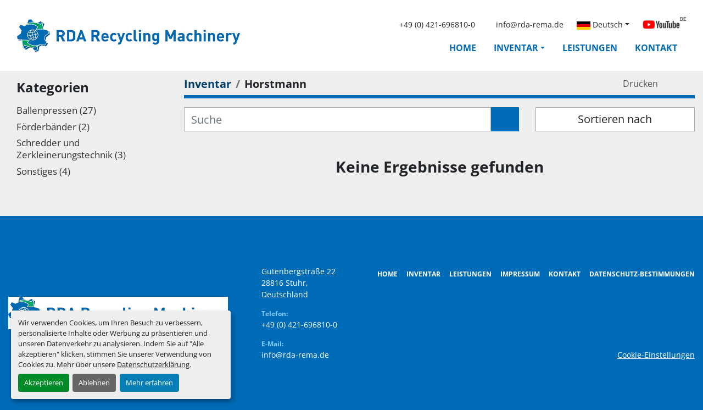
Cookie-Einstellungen (656, 355)
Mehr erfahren (149, 382)
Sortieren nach (615, 119)
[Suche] (337, 119)
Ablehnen (94, 382)
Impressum (520, 274)
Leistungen (589, 48)
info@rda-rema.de (529, 24)
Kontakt (656, 48)
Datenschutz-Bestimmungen (642, 274)
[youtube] (664, 24)
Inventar (516, 48)
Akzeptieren (43, 382)
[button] (519, 47)
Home (462, 48)
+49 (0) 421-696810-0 (437, 24)
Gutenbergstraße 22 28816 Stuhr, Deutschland (298, 283)
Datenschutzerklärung (153, 364)
